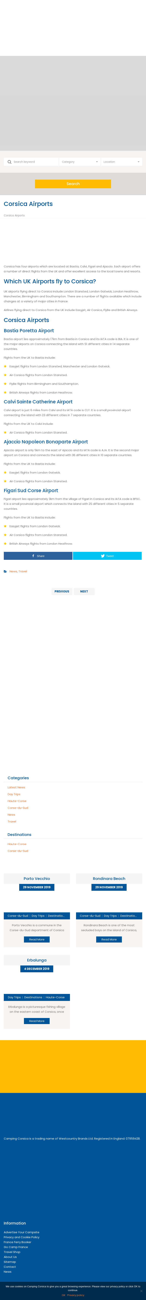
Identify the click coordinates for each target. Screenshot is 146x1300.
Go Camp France (16, 1247)
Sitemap (10, 1262)
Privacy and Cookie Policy (21, 1237)
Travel (22, 571)
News (13, 571)
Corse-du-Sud (18, 808)
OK (63, 1295)
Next (84, 591)
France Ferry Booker (17, 1242)
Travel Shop (12, 1252)
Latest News (16, 787)
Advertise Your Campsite (21, 1232)
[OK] (141, 1291)
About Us (10, 1257)
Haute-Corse (17, 801)
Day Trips (14, 794)
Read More (36, 939)
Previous (62, 591)
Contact (10, 1267)
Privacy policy (75, 1295)
